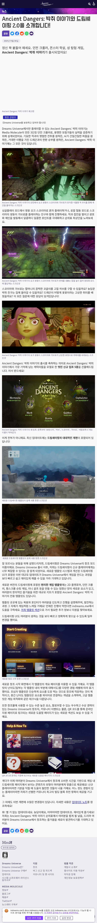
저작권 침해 (69, 874)
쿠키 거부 (51, 918)
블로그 (6, 893)
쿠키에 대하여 (9, 847)
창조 (35, 867)
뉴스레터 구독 (9, 904)
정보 (5, 890)
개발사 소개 (70, 867)
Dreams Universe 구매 (14, 870)
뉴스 (4, 11)
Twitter (7, 900)
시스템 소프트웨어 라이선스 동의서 (16, 879)
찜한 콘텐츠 (10, 117)
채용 (5, 897)
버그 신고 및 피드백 (42, 870)
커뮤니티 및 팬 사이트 (43, 874)
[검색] (89, 4)
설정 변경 (66, 918)
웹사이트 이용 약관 (74, 870)
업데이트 (6, 874)
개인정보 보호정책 (74, 877)
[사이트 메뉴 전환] (3, 4)
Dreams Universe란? (12, 867)
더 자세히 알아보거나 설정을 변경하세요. (61, 913)
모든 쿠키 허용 (34, 918)
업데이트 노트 (79, 802)
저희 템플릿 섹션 (30, 610)
